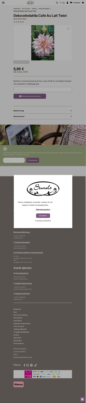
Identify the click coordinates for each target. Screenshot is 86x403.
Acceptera (43, 215)
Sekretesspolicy (43, 210)
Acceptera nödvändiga (43, 220)
